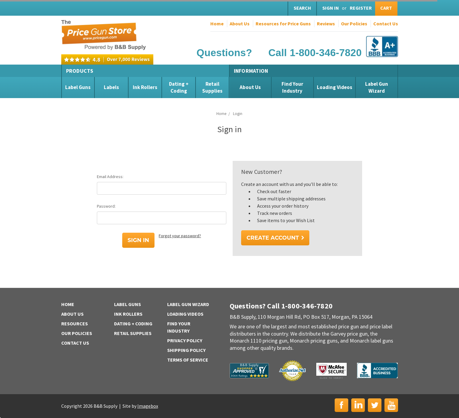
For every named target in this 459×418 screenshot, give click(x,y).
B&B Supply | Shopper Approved (249, 370)
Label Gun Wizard (376, 87)
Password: (106, 206)
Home (217, 24)
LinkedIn (358, 405)
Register (361, 8)
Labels (111, 87)
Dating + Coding (179, 87)
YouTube (391, 405)
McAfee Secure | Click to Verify (331, 370)
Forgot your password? (180, 235)
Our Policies (354, 24)
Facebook (341, 405)
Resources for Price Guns (283, 24)
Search (302, 8)
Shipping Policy (186, 350)
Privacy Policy (184, 340)
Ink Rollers (145, 87)
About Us (240, 24)
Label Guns (78, 87)
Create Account (273, 238)
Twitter (374, 405)
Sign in (330, 8)
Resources (74, 324)
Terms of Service (187, 360)
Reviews (326, 24)
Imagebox (147, 406)
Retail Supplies (212, 87)
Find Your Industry (292, 87)
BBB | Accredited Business (377, 370)
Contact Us (385, 24)
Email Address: (110, 176)
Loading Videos (334, 87)
